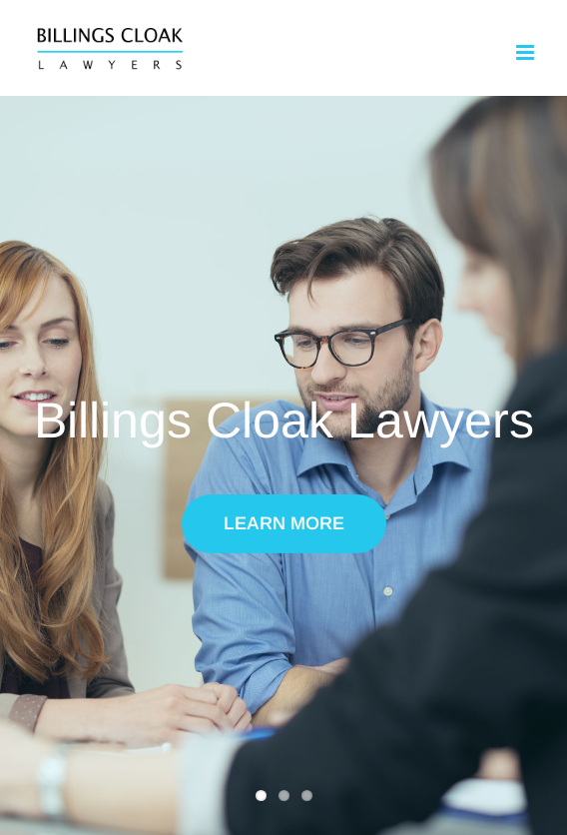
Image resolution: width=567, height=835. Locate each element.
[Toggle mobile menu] (526, 52)
